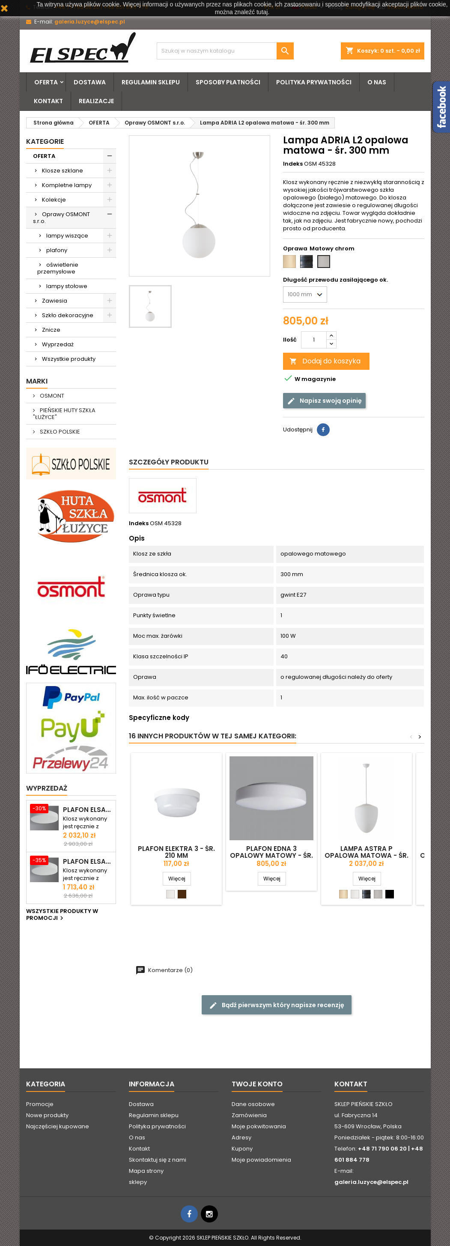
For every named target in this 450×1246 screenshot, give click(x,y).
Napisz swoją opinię (324, 400)
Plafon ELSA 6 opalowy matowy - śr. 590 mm (87, 809)
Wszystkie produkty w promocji (62, 915)
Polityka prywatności (314, 82)
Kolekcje (54, 200)
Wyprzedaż (58, 344)
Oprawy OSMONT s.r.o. (61, 217)
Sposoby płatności (228, 82)
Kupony (242, 1149)
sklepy (138, 1182)
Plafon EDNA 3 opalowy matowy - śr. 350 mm (271, 855)
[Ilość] (314, 339)
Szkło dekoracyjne (67, 315)
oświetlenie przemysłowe (57, 268)
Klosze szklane (62, 171)
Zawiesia (54, 301)
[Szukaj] (225, 50)
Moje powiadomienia (261, 1160)
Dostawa (90, 82)
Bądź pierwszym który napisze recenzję (276, 1005)
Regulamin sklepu (151, 82)
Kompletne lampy (67, 185)
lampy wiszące (67, 236)
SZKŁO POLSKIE (59, 432)
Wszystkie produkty (68, 359)
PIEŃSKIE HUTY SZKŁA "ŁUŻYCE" (64, 413)
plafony (56, 250)
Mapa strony (146, 1171)
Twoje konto (257, 1084)
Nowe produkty (47, 1115)
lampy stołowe (66, 286)
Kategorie (45, 141)
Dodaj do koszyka (325, 361)
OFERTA (46, 82)
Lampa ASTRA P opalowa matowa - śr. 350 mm (366, 855)
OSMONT (51, 396)
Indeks (293, 164)
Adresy (241, 1137)
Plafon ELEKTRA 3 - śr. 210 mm (176, 852)
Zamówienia (249, 1115)
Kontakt (48, 101)
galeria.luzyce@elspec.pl (89, 21)
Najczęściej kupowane (57, 1126)
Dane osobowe (253, 1104)
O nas (376, 82)
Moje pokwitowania (259, 1126)
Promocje (40, 1104)
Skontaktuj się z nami (157, 1160)
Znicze (51, 330)
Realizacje (96, 101)
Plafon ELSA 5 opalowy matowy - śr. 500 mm (87, 861)
